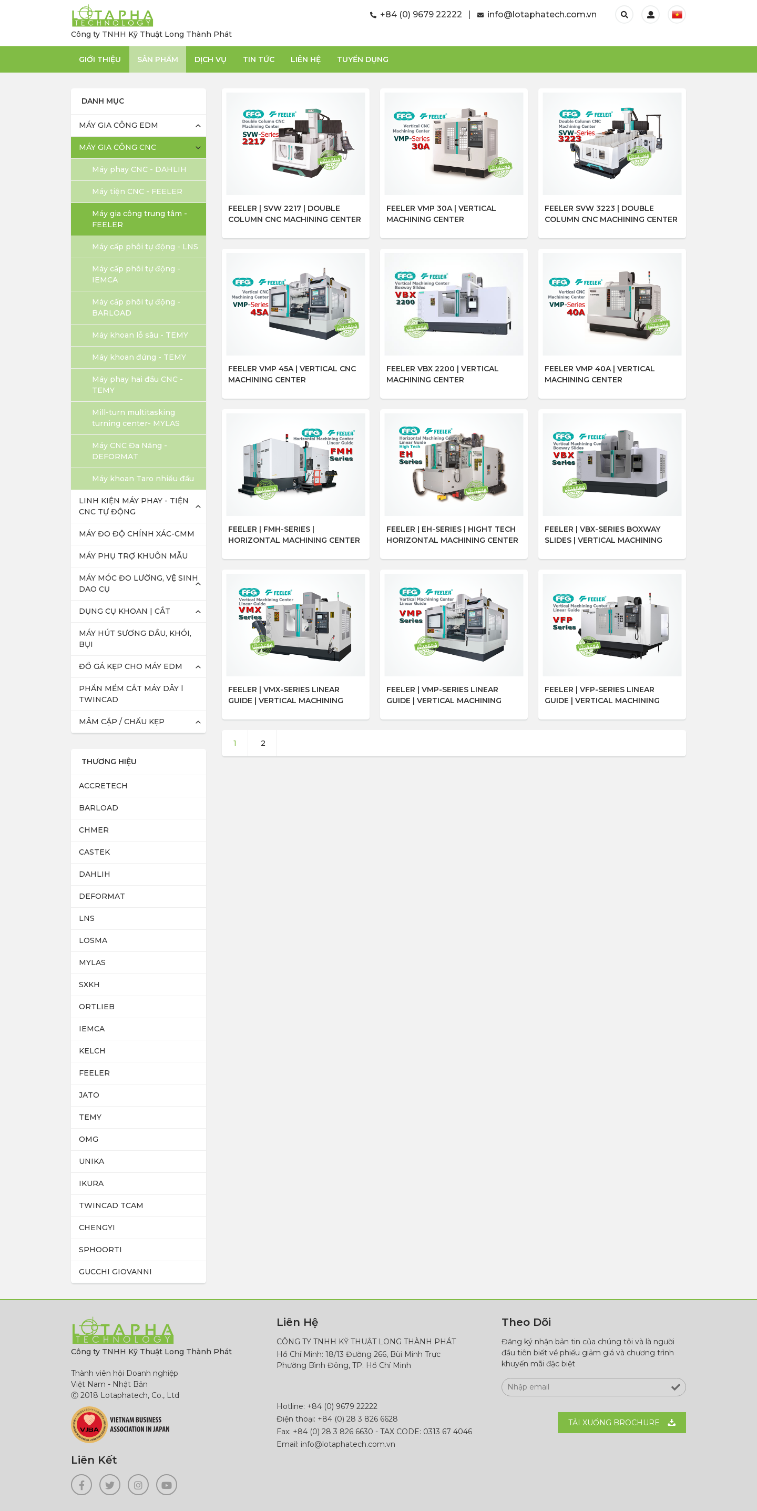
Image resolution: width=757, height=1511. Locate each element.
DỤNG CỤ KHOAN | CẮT (124, 611)
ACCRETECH (103, 785)
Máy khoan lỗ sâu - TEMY (140, 335)
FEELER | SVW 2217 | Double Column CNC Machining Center (294, 214)
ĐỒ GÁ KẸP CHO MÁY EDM (130, 666)
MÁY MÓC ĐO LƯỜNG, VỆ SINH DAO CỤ (138, 583)
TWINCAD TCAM (111, 1205)
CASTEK (94, 852)
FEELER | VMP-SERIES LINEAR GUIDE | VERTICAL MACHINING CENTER (444, 696)
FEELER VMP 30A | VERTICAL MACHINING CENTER (441, 214)
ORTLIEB (97, 1006)
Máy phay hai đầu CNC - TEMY (137, 384)
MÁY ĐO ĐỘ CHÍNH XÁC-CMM (137, 534)
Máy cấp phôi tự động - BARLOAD (136, 307)
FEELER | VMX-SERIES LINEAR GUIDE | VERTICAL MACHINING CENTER (285, 696)
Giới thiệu (100, 59)
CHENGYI (97, 1227)
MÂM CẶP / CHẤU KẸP (122, 721)
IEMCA (92, 1028)
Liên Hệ (306, 59)
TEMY (90, 1117)
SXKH (89, 984)
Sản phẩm (157, 59)
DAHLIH (94, 874)
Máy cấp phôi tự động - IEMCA (136, 274)
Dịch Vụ (211, 59)
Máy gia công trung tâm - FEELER (139, 219)
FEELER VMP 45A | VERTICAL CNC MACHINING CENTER (292, 374)
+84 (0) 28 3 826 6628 (358, 1419)
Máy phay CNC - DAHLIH (139, 169)
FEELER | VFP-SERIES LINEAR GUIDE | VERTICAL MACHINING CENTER (602, 696)
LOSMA (93, 940)
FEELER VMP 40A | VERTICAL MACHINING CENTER (600, 374)
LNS (87, 918)
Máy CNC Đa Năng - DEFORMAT (129, 451)
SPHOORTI (100, 1249)
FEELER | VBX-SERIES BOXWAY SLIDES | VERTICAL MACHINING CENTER (603, 535)
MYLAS (92, 962)
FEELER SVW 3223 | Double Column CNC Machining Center (611, 214)
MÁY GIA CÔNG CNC (117, 147)
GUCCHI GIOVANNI (115, 1271)
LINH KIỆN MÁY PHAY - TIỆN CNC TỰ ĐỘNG (134, 506)
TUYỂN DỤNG (362, 59)
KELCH (92, 1051)
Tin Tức (258, 59)
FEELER (94, 1073)
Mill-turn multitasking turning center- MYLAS (136, 418)
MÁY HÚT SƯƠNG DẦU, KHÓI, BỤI (135, 638)
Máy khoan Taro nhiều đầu (143, 478)
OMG (88, 1139)
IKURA (91, 1183)
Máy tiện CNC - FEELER (137, 191)
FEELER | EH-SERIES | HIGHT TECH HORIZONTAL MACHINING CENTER (452, 534)
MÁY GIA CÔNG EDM (118, 125)
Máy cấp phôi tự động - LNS (145, 246)
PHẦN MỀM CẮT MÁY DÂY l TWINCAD (131, 694)
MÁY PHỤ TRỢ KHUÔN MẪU (133, 556)
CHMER (94, 830)
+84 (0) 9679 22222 (416, 14)
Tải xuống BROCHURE (614, 1422)
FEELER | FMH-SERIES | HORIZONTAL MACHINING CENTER (294, 534)
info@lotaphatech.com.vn (537, 14)
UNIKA (91, 1161)
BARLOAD (98, 808)
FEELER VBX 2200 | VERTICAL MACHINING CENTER (442, 374)
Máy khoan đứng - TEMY (139, 357)
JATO (89, 1095)
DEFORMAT (102, 896)
